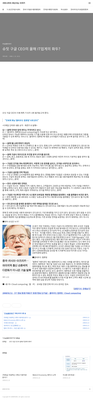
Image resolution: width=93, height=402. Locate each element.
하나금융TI (64, 9)
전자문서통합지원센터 (50, 9)
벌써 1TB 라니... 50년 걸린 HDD (13, 328)
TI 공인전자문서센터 (13, 9)
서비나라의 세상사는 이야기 (13, 3)
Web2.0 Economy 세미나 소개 (13, 320)
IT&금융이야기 (9, 313)
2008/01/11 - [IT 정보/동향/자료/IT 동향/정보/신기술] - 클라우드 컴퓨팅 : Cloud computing (41, 293)
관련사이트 (6, 389)
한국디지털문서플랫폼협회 (31, 9)
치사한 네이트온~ (9, 323)
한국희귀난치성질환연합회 (79, 9)
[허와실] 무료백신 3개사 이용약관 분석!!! (16, 317)
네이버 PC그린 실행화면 (11, 325)
